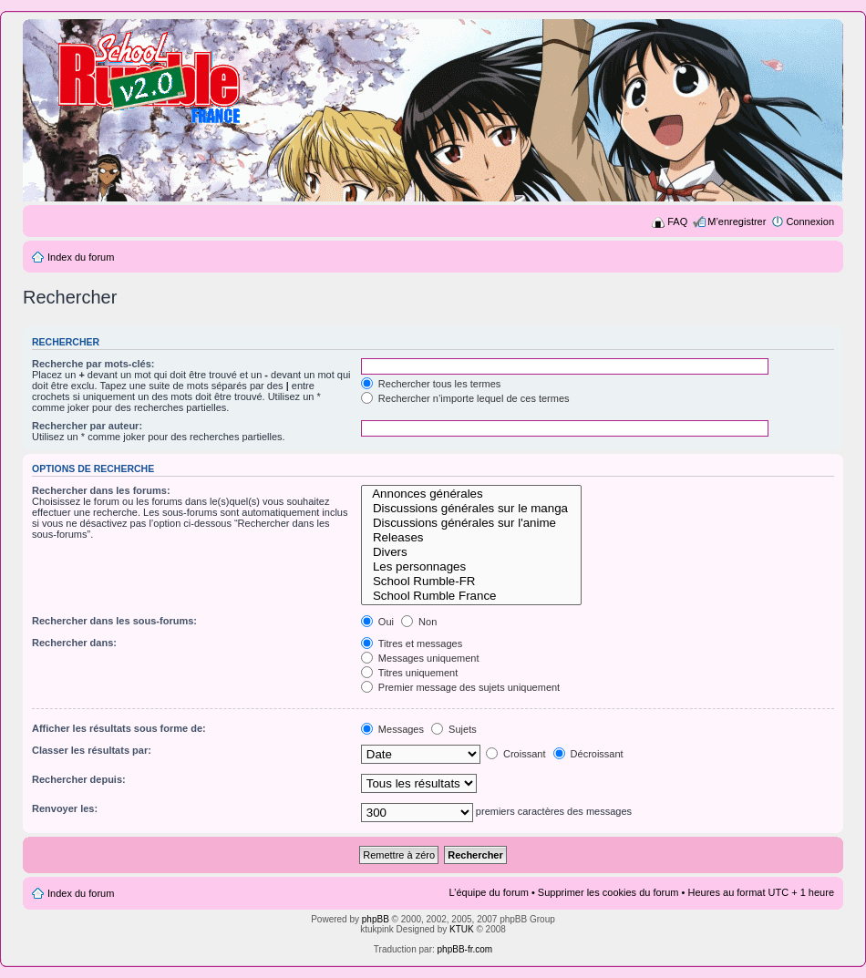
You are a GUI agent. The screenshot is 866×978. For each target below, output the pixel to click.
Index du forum (80, 257)
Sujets (454, 729)
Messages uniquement (420, 658)
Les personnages (472, 567)
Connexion (810, 221)
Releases (472, 537)
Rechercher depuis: (79, 779)
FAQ (677, 221)
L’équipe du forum (488, 892)
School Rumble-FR (472, 581)
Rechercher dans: (74, 642)
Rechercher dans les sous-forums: (114, 620)
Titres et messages (411, 643)
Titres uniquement (410, 672)
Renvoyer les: (65, 808)
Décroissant (588, 753)
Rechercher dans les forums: (101, 490)
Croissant (516, 753)
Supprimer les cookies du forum (608, 892)
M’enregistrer (736, 221)
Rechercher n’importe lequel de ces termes (465, 398)
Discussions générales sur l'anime (472, 523)
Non (419, 621)
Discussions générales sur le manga (472, 508)
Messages (392, 729)
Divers (472, 552)
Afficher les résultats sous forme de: (119, 728)
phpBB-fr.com (465, 949)
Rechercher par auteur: (87, 425)
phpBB (375, 919)
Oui (377, 621)
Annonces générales (472, 494)
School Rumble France (472, 596)
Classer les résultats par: (91, 750)
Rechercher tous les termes (431, 383)
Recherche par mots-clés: (93, 363)
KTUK (461, 929)
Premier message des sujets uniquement (460, 687)
